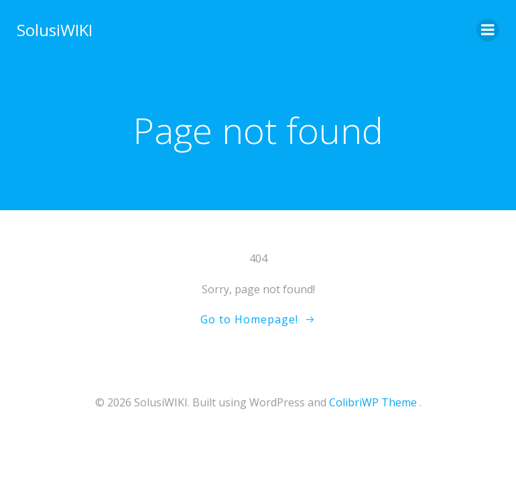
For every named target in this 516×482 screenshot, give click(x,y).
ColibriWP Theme (373, 402)
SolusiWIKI (54, 30)
